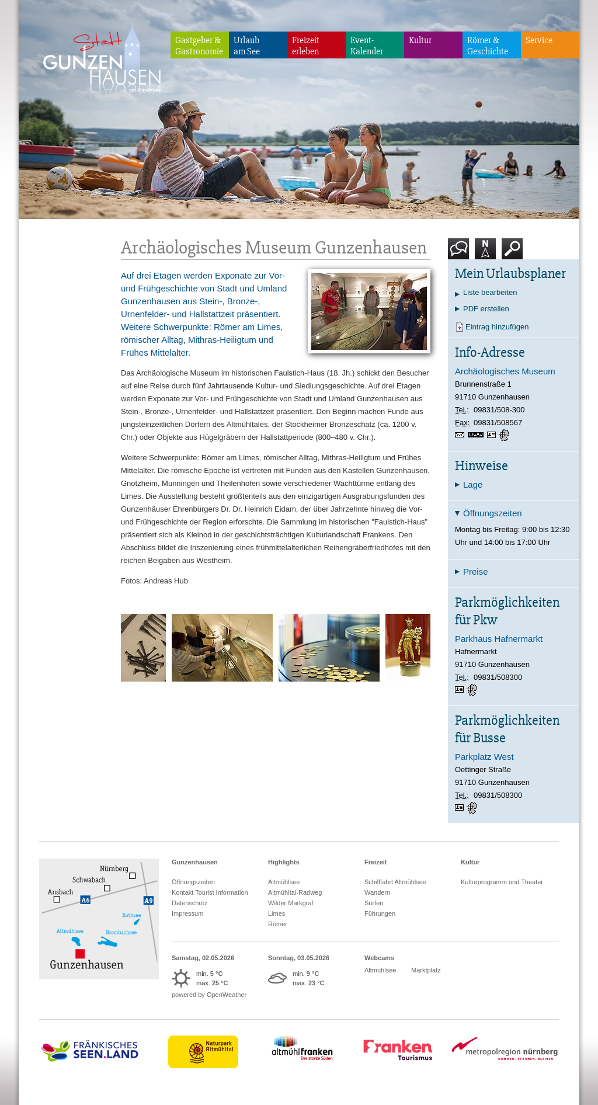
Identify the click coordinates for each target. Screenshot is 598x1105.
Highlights (284, 862)
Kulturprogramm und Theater (502, 881)
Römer (277, 923)
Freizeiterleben (305, 45)
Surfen (373, 902)
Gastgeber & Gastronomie (199, 45)
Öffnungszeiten (193, 881)
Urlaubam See (247, 45)
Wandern (377, 892)
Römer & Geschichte (487, 45)
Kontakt (461, 253)
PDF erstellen (486, 308)
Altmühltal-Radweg (295, 892)
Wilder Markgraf (291, 902)
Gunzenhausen (195, 862)
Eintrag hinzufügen (497, 326)
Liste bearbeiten (490, 292)
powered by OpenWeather (209, 994)
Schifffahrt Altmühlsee (395, 881)
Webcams (379, 957)
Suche (512, 253)
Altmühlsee (284, 881)
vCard (493, 435)
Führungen (379, 913)
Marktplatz (426, 970)
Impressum (187, 913)
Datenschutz (189, 902)
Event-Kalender (366, 45)
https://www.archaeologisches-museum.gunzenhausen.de (477, 436)
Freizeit (375, 862)
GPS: (505, 435)
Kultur (420, 40)
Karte (485, 253)
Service (539, 40)
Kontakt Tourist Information (210, 892)
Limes (276, 913)
